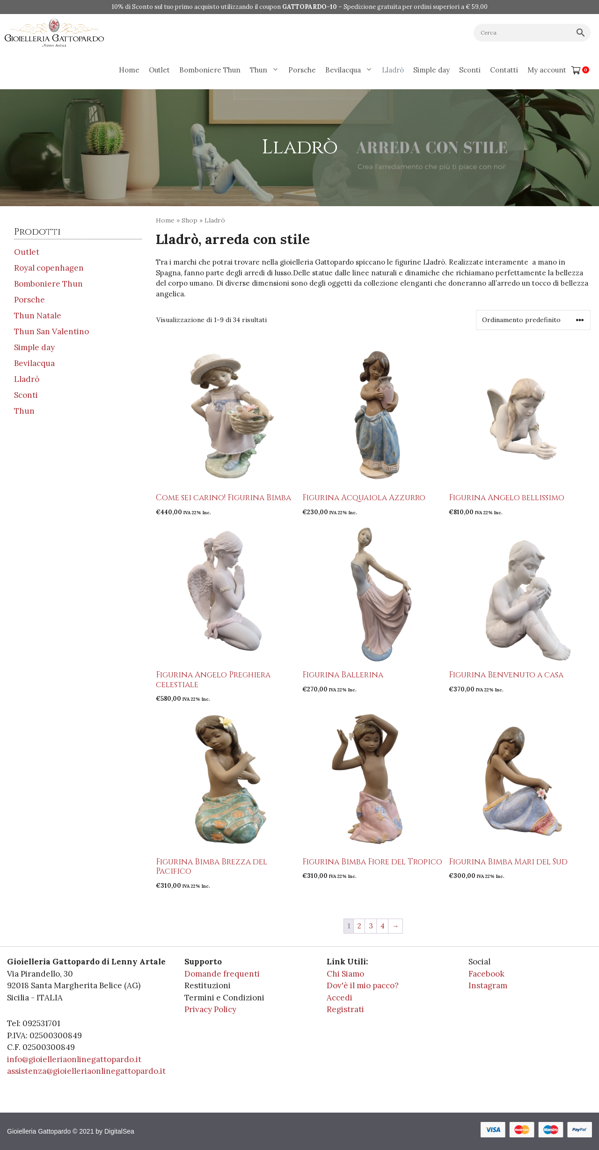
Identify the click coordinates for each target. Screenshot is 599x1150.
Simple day (431, 69)
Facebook (486, 974)
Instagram (487, 985)
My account (546, 69)
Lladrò (393, 69)
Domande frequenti (222, 974)
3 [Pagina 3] (371, 925)
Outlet (159, 69)
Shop (189, 220)
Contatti (504, 69)
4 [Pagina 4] (382, 925)
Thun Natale (37, 315)
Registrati (345, 1009)
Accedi (339, 997)
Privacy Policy (210, 1009)
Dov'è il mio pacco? (363, 985)
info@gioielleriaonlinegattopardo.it (74, 1059)
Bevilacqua (351, 70)
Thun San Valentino (51, 331)
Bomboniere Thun (210, 69)
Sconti (470, 69)
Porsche (302, 69)
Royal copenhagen (49, 268)
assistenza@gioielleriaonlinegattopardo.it (86, 1071)
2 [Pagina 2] (359, 925)
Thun (267, 70)
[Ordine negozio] (533, 320)
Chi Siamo (345, 974)
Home (129, 69)
